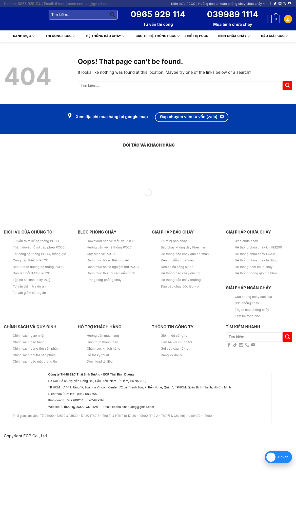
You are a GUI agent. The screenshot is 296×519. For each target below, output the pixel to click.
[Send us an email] (280, 3)
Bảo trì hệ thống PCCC (154, 36)
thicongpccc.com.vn (80, 406)
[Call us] (284, 3)
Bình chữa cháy (231, 36)
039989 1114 (232, 14)
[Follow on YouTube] (289, 3)
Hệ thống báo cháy (102, 36)
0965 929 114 (158, 14)
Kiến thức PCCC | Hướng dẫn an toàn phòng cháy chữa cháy (218, 3)
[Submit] (112, 15)
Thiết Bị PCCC (196, 36)
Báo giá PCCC (271, 36)
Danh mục (20, 36)
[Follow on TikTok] (275, 3)
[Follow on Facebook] (270, 3)
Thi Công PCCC (57, 36)
